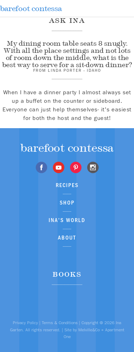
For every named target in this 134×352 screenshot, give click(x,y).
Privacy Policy (25, 322)
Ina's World (67, 220)
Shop (67, 202)
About (67, 237)
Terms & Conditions (60, 322)
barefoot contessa (31, 8)
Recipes (67, 185)
